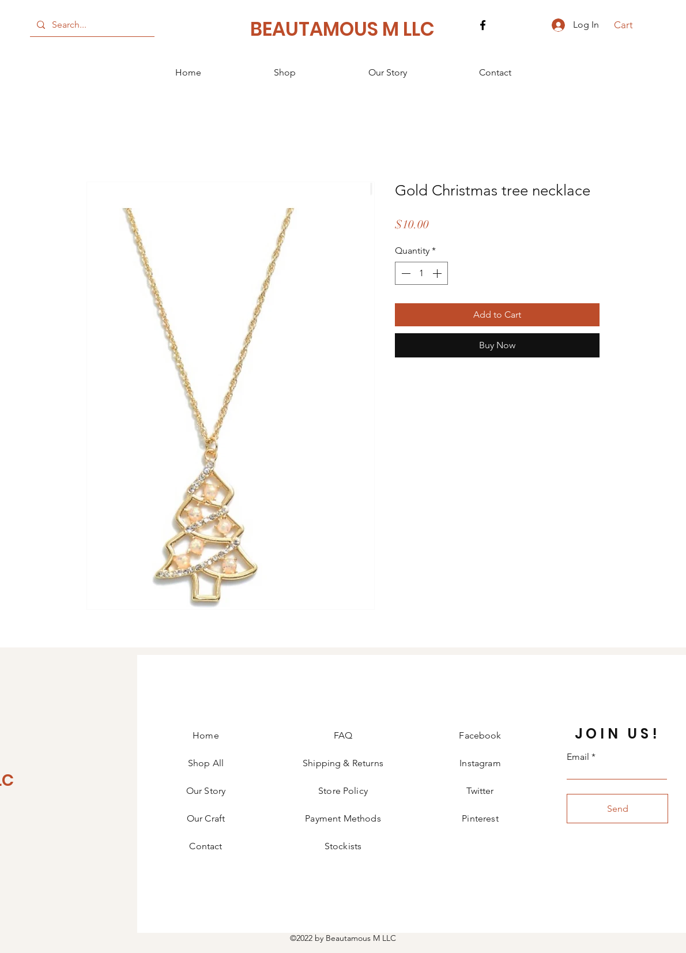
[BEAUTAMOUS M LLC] (342, 29)
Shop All (206, 763)
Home (206, 735)
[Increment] (438, 273)
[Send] (617, 808)
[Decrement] (405, 273)
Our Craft (206, 818)
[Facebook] (482, 25)
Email (578, 757)
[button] (630, 25)
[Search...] (91, 24)
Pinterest (480, 818)
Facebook (480, 735)
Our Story (205, 790)
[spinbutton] (421, 273)
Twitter (479, 790)
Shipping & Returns (343, 763)
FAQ (343, 735)
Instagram (479, 763)
